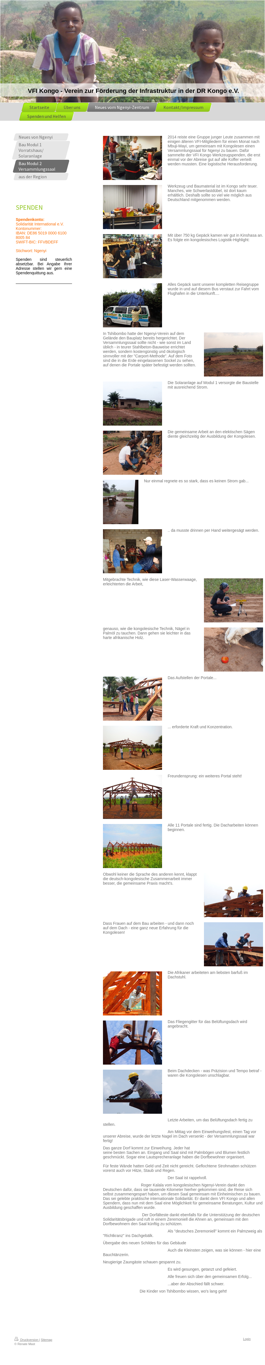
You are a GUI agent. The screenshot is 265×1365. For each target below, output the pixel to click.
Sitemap (46, 1339)
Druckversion (26, 1339)
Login (247, 1339)
